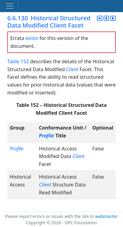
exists (31, 38)
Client (72, 69)
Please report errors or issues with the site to (50, 216)
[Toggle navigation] (9, 6)
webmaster (106, 216)
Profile (46, 135)
